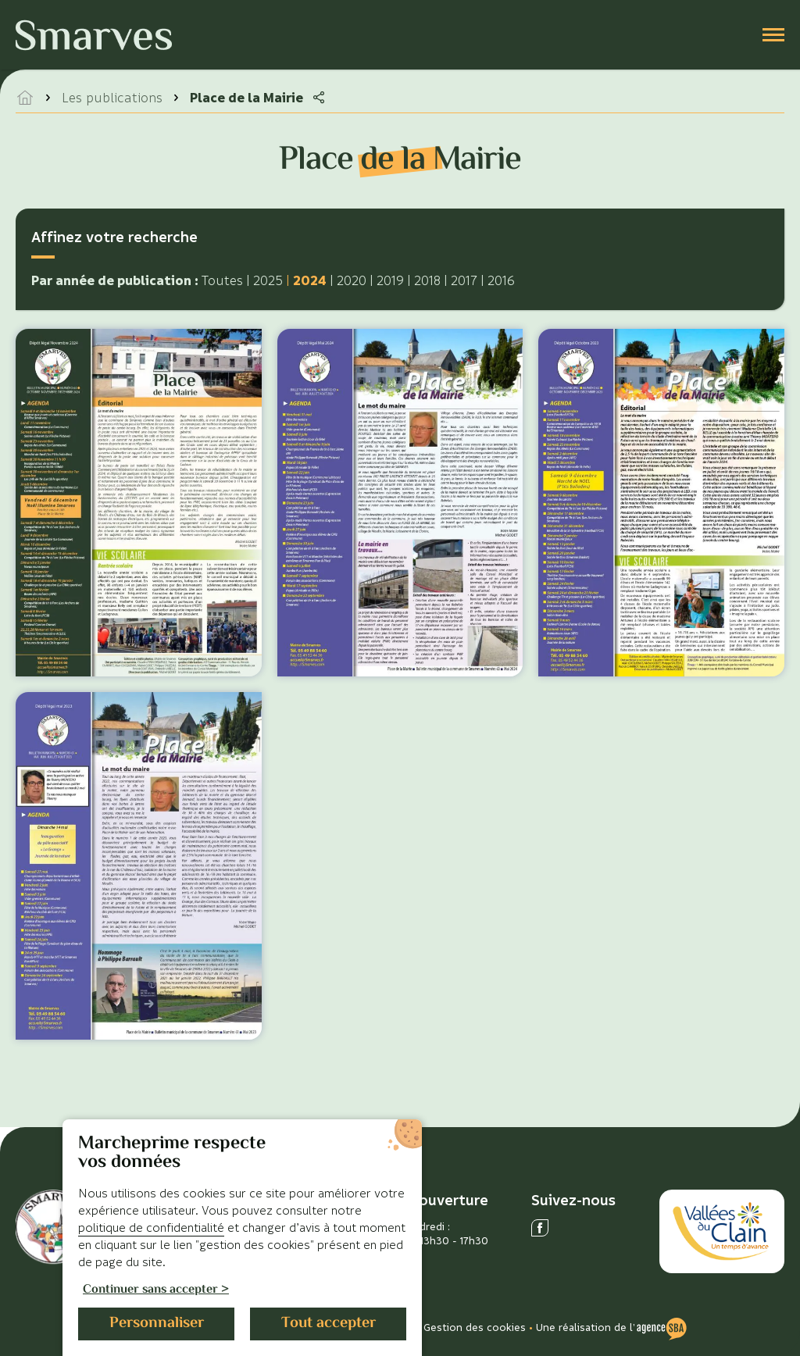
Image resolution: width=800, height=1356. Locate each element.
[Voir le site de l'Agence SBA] (661, 1327)
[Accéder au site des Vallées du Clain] (721, 1231)
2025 (268, 280)
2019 (390, 280)
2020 (351, 280)
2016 (501, 280)
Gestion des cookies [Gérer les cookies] (474, 1326)
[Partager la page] (318, 97)
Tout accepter (328, 1323)
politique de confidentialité (151, 1227)
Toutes (222, 280)
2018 (427, 280)
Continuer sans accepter (150, 1291)
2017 (464, 280)
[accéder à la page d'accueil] (25, 97)
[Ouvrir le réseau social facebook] (539, 1227)
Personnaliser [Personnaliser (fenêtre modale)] (156, 1323)
